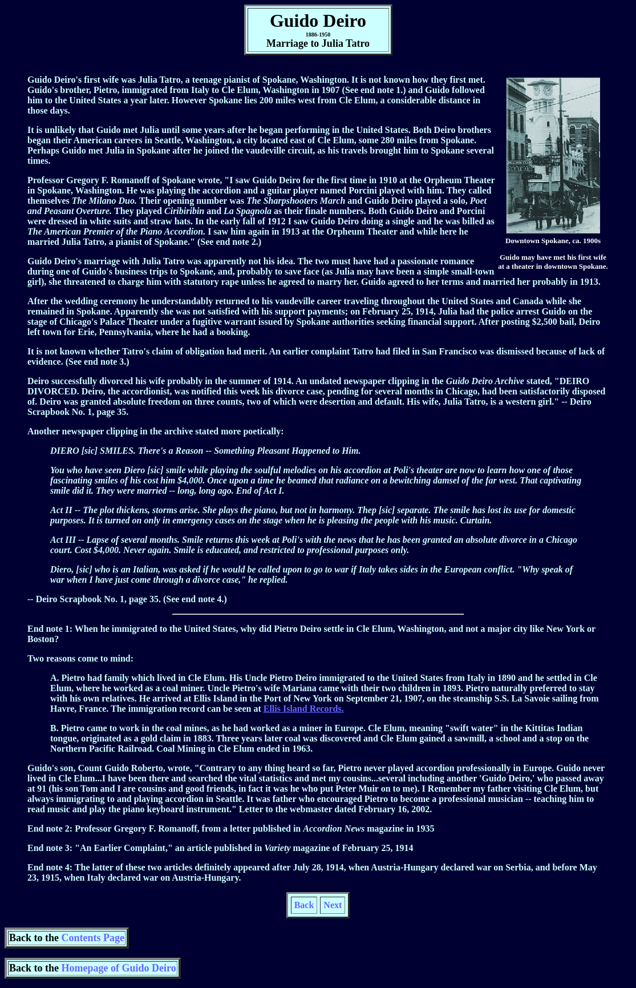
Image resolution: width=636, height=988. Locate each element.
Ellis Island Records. (304, 708)
